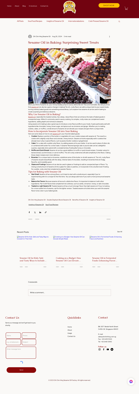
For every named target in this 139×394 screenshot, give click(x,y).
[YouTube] (107, 349)
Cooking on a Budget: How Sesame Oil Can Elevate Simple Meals (68, 259)
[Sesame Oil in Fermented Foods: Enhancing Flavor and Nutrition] (106, 245)
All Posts (20, 21)
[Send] (21, 370)
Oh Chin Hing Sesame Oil (37, 200)
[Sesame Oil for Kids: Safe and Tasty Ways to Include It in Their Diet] (33, 245)
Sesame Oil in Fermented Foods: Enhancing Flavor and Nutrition (104, 259)
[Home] (131, 381)
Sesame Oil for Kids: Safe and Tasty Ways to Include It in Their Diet (33, 259)
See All (119, 232)
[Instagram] (99, 349)
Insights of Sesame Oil (55, 21)
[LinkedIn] (112, 349)
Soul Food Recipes (35, 21)
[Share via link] (46, 212)
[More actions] (109, 36)
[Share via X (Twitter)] (35, 212)
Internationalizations (76, 21)
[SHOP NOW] (109, 5)
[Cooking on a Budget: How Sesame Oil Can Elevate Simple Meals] (69, 245)
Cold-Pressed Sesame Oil (98, 21)
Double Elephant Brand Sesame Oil (59, 200)
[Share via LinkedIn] (40, 212)
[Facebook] (103, 349)
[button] (126, 8)
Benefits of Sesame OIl (80, 200)
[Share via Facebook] (29, 212)
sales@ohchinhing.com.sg (107, 337)
